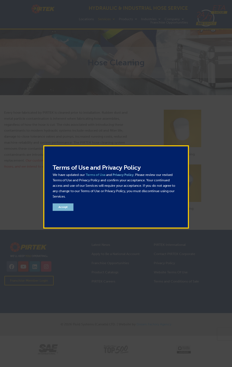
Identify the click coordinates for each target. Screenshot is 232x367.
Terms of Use (95, 175)
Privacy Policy (123, 175)
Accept (63, 207)
